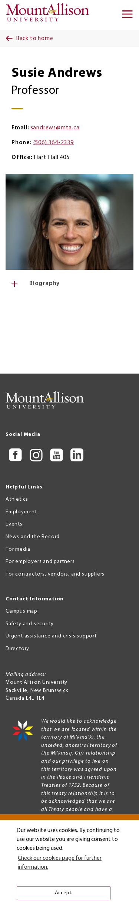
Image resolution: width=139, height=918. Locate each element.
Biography (44, 283)
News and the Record (33, 537)
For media (18, 549)
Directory (17, 649)
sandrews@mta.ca (55, 128)
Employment (21, 512)
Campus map (21, 611)
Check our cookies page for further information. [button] (60, 862)
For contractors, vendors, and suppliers (55, 574)
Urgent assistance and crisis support (51, 636)
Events (14, 524)
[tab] (69, 283)
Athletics (17, 499)
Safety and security (30, 624)
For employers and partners (40, 561)
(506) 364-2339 (53, 143)
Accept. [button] (63, 893)
